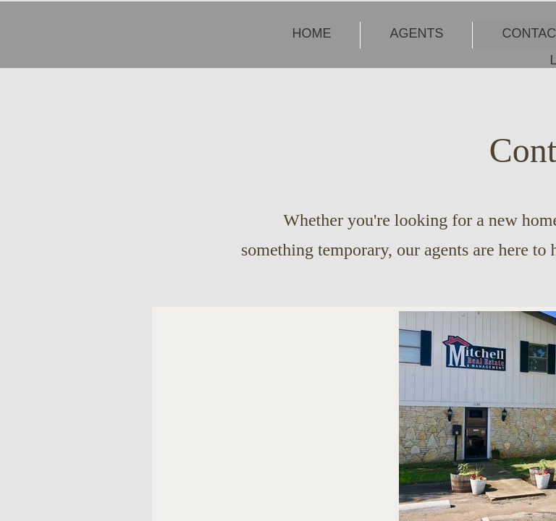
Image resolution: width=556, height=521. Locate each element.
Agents (416, 33)
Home (311, 33)
